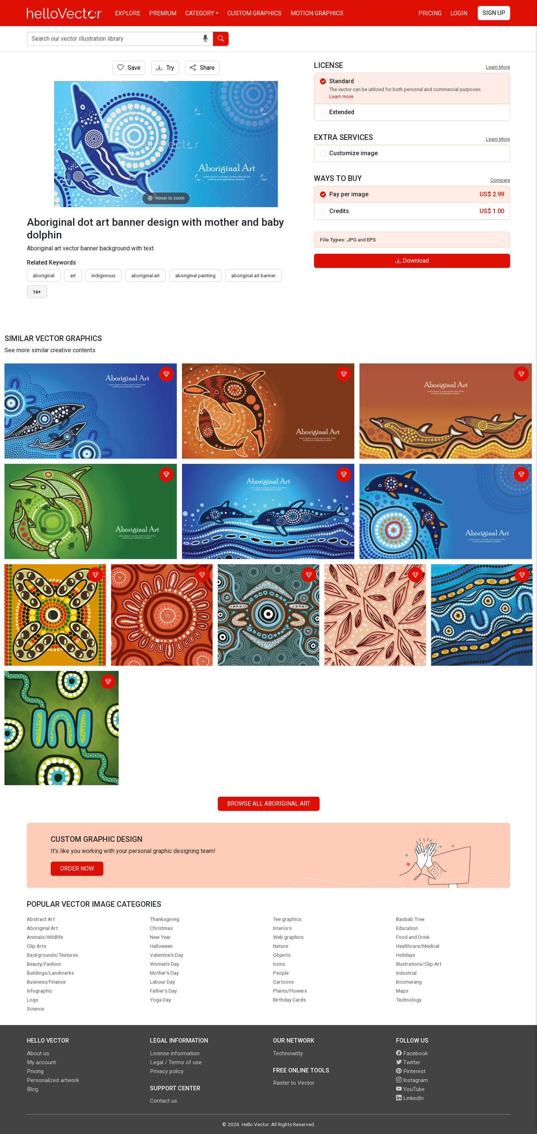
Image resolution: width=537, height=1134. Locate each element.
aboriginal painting (195, 275)
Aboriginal (43, 275)
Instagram (412, 1080)
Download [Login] (412, 260)
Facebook (412, 1053)
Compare (500, 180)
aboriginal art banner (253, 275)
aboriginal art (145, 275)
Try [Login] (165, 67)
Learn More (498, 67)
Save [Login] (129, 67)
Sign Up (494, 12)
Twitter (408, 1062)
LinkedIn (410, 1098)
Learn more (341, 96)
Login (458, 13)
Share (202, 67)
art (73, 275)
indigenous (103, 275)
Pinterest (410, 1071)
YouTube (410, 1089)
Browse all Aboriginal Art (268, 803)
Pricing (430, 13)
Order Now (77, 868)
